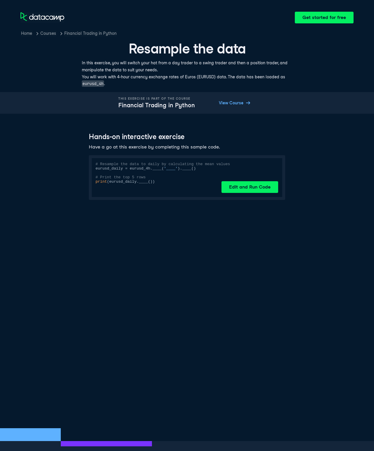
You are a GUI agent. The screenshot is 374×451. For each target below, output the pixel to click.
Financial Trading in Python (90, 33)
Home (26, 33)
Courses (48, 33)
